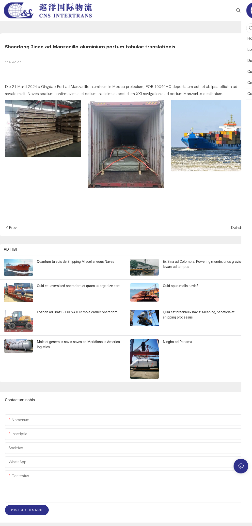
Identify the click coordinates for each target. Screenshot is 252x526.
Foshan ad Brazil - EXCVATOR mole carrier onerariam (77, 312)
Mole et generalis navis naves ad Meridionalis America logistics (78, 344)
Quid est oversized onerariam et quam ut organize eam (78, 286)
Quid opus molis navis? (180, 286)
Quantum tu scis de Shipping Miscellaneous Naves (75, 261)
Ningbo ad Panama (177, 342)
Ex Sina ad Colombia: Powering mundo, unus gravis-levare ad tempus (202, 264)
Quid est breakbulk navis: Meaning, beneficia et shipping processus (199, 314)
